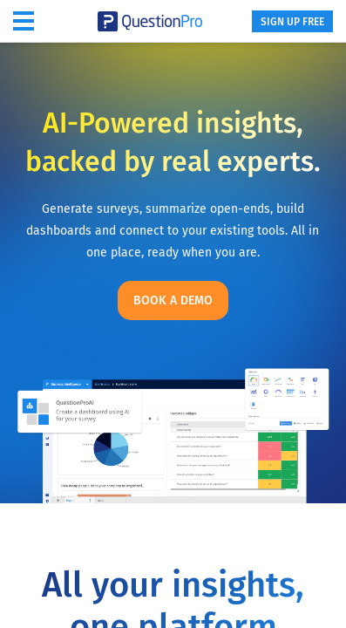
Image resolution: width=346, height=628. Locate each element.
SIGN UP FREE (292, 22)
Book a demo (173, 300)
